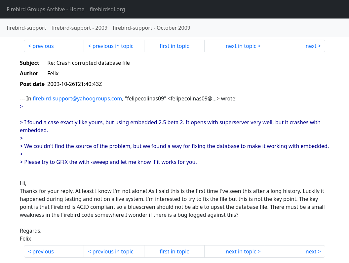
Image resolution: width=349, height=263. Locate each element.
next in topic (241, 46)
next (311, 46)
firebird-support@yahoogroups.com (77, 98)
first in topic (174, 46)
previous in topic (113, 46)
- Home (46, 9)
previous (43, 46)
